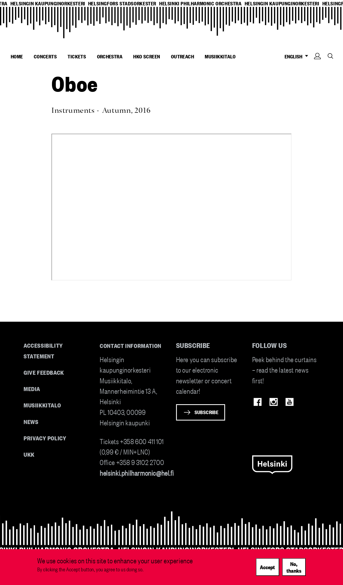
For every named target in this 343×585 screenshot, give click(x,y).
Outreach (182, 56)
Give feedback (44, 372)
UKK (29, 454)
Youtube (289, 401)
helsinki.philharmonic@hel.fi (137, 472)
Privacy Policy (45, 438)
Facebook (257, 401)
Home (17, 56)
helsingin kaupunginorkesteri (47, 3)
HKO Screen (146, 56)
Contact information (130, 345)
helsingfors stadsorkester (122, 3)
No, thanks (293, 567)
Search (330, 56)
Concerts (45, 56)
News (31, 421)
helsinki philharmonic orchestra (200, 3)
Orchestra (110, 56)
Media (32, 388)
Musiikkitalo (220, 56)
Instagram (273, 401)
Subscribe (207, 411)
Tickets (77, 56)
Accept (267, 567)
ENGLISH (298, 56)
